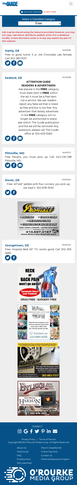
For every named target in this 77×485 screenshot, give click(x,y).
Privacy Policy (28, 439)
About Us (21, 448)
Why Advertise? (24, 463)
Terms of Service (47, 439)
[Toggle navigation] (71, 4)
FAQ (19, 455)
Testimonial (22, 451)
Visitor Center (31, 12)
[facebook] (31, 431)
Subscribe (50, 12)
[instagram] (20, 431)
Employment (24, 459)
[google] (26, 431)
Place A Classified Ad (51, 448)
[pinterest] (43, 431)
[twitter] (37, 431)
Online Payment (49, 451)
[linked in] (49, 431)
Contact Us (46, 455)
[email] (55, 431)
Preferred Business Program (55, 459)
